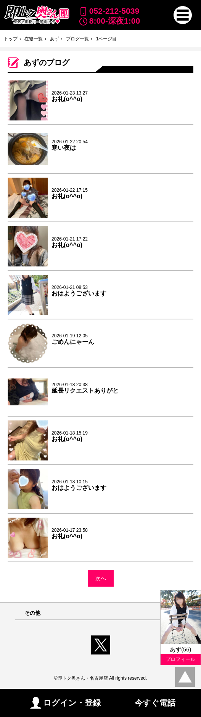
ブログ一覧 (77, 39)
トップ (11, 39)
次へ (100, 578)
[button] (182, 15)
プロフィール (180, 659)
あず (54, 39)
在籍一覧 (33, 39)
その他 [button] (32, 613)
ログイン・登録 (65, 703)
